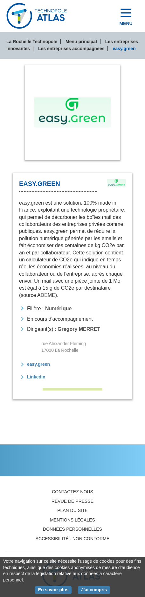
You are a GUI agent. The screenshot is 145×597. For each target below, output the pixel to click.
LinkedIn (36, 376)
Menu (125, 23)
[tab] (72, 112)
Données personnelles (72, 529)
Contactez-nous (72, 491)
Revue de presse (72, 501)
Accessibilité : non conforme (73, 538)
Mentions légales (72, 519)
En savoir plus (55, 589)
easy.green (38, 364)
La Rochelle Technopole (31, 41)
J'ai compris (95, 589)
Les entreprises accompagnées (71, 48)
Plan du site (72, 510)
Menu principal (81, 41)
